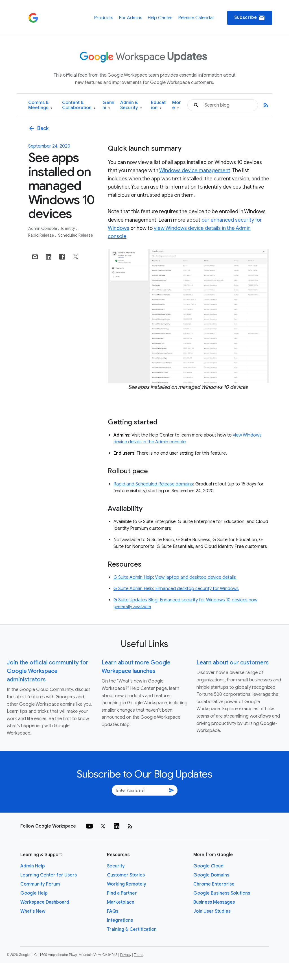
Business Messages (214, 902)
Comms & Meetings (40, 105)
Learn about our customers (232, 662)
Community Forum (40, 884)
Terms (138, 955)
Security (116, 866)
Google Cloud (208, 866)
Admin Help (32, 866)
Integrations (120, 920)
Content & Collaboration (78, 105)
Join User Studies (212, 911)
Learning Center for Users (48, 875)
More (176, 105)
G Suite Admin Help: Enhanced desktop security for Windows (176, 588)
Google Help (34, 893)
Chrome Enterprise (214, 884)
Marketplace (120, 902)
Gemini (108, 105)
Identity (68, 228)
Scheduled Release (75, 235)
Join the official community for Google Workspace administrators (47, 671)
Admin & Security (131, 105)
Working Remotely (126, 884)
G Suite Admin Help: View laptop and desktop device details (175, 577)
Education (158, 105)
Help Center (160, 18)
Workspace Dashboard (44, 902)
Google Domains (211, 875)
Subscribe (249, 17)
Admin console (43, 228)
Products (103, 18)
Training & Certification (132, 929)
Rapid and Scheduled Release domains (153, 484)
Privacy (125, 955)
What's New (32, 911)
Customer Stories (126, 875)
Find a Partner (122, 893)
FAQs (112, 911)
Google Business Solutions (221, 893)
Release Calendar (196, 18)
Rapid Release (41, 235)
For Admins (130, 18)
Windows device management (194, 170)
